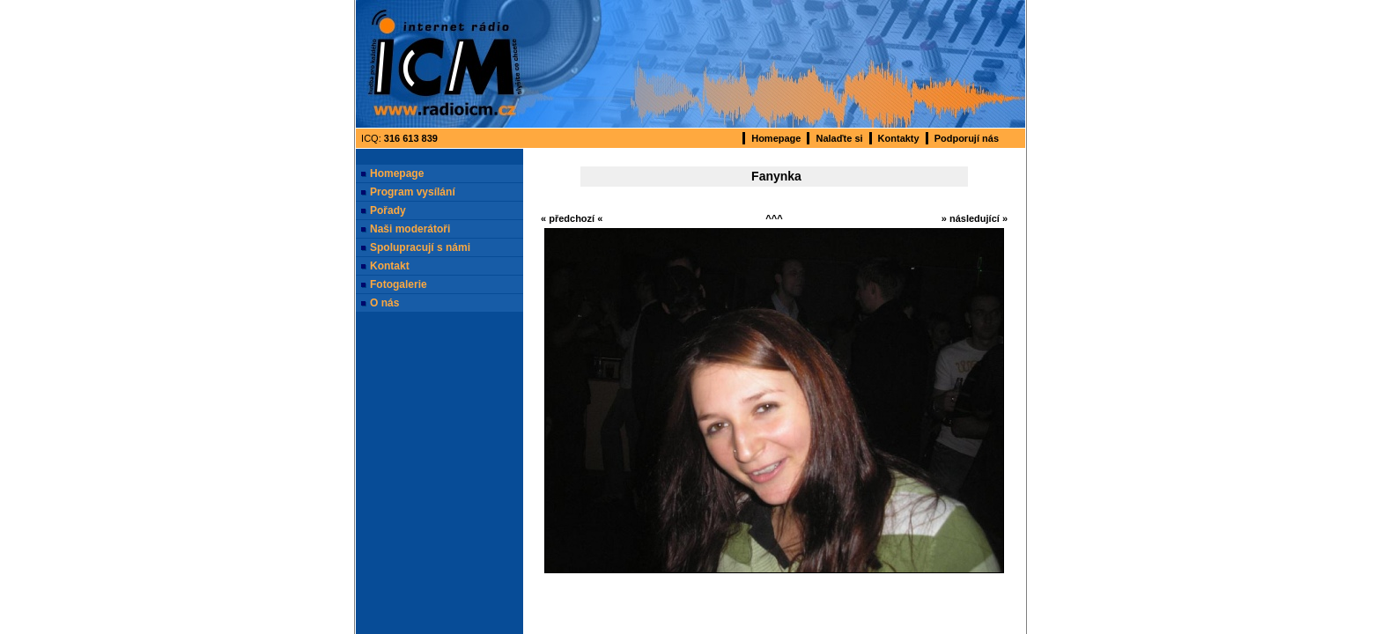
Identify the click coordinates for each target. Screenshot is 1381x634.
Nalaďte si (839, 138)
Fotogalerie (398, 284)
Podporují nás (966, 138)
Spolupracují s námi (420, 247)
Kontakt (390, 266)
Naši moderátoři (410, 229)
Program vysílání (412, 192)
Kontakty (898, 138)
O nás (384, 303)
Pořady (388, 210)
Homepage (776, 138)
